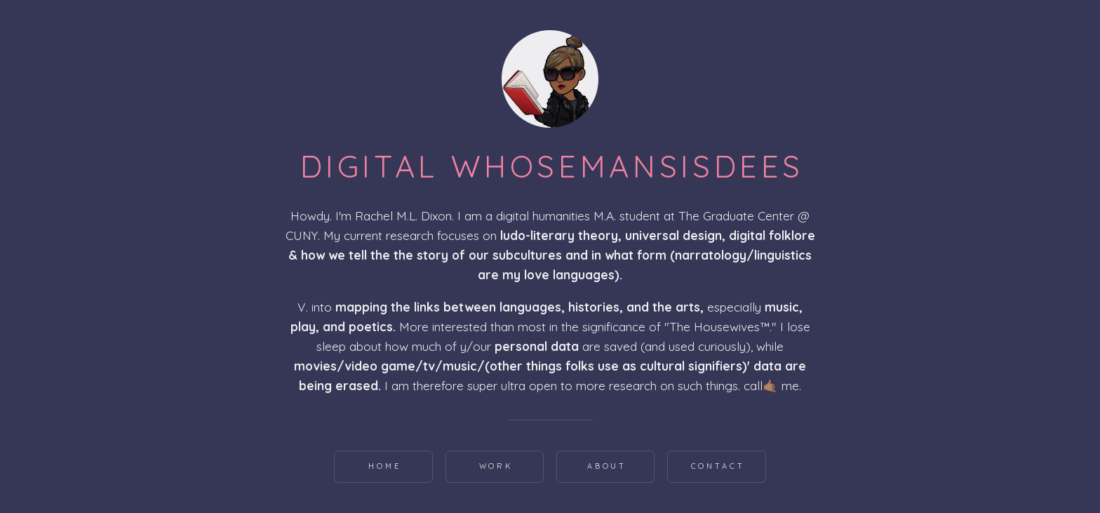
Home (384, 466)
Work (496, 466)
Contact (718, 466)
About (607, 466)
